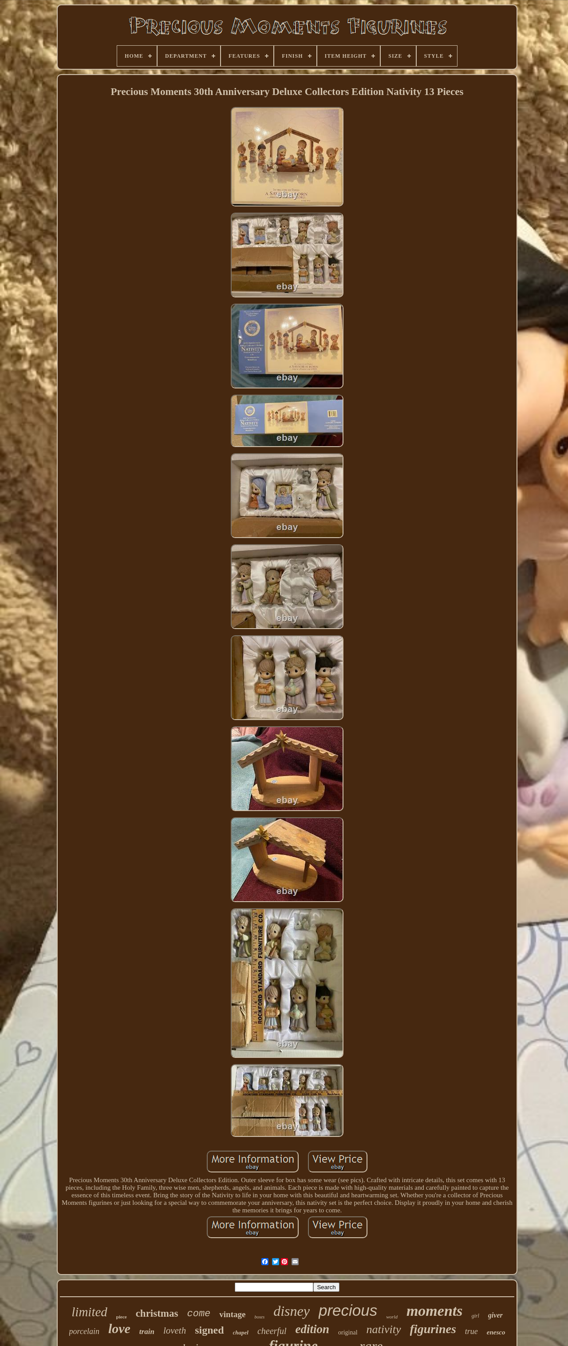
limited (89, 1312)
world (392, 1316)
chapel (240, 1332)
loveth (174, 1330)
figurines (433, 1329)
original (348, 1332)
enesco (496, 1332)
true (471, 1331)
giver (495, 1315)
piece (121, 1316)
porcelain (84, 1331)
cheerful (272, 1331)
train (146, 1331)
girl (475, 1316)
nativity (384, 1329)
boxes (259, 1316)
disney (291, 1311)
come (198, 1313)
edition (312, 1329)
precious (348, 1310)
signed (209, 1330)
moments (434, 1310)
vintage (232, 1314)
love (119, 1328)
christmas (157, 1313)
